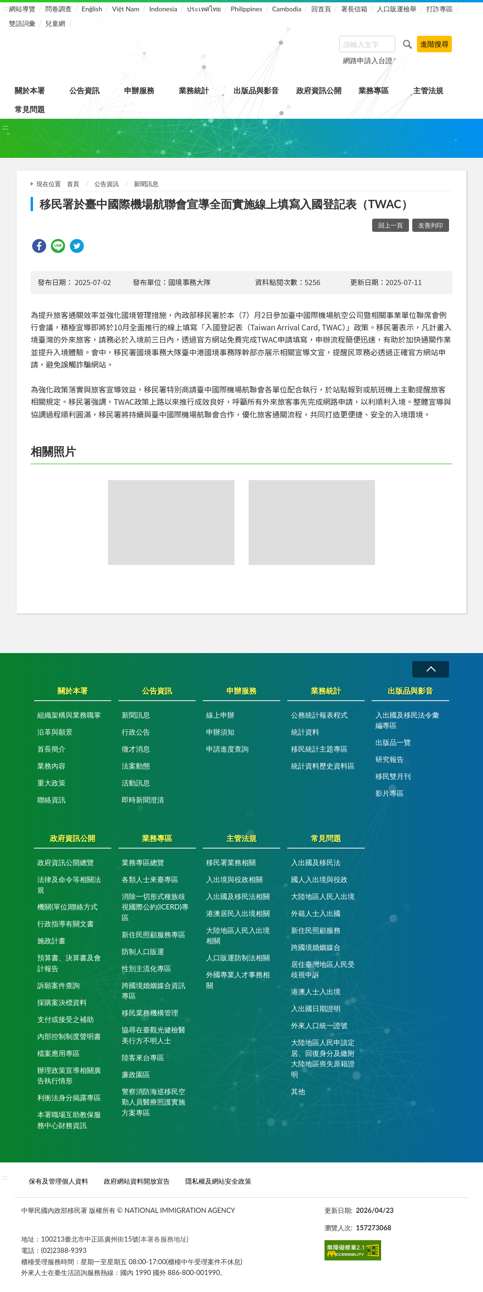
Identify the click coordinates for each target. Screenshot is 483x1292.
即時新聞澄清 (143, 799)
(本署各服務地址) (164, 1239)
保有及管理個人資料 (58, 1181)
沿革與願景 (55, 732)
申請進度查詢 (227, 748)
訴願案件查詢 (58, 985)
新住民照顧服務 (316, 930)
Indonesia (163, 9)
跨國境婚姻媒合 (316, 947)
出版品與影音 (256, 90)
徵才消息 (136, 748)
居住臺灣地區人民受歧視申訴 (323, 969)
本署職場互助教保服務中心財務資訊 (69, 1119)
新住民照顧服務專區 (153, 934)
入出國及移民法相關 (238, 896)
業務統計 (194, 90)
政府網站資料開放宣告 (137, 1181)
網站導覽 (22, 9)
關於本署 (30, 90)
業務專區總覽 (143, 862)
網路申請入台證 (367, 60)
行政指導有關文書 (65, 923)
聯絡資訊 (51, 799)
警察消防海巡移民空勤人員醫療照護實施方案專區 (153, 1102)
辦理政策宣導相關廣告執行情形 (69, 1075)
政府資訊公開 (318, 90)
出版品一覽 (393, 742)
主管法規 (428, 90)
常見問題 (30, 109)
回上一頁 (390, 225)
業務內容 (51, 765)
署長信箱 (354, 9)
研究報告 (389, 759)
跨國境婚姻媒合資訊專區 (153, 990)
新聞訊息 (146, 184)
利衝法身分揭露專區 (69, 1097)
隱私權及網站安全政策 (218, 1181)
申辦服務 (139, 90)
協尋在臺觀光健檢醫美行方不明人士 (153, 1035)
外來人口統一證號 (319, 1025)
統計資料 (305, 732)
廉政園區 (136, 1074)
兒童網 (55, 23)
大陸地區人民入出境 (323, 896)
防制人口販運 (143, 951)
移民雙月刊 (393, 776)
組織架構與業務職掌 (69, 715)
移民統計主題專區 (319, 748)
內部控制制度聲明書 (69, 1036)
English (92, 9)
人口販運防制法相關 (238, 957)
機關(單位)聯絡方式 (67, 906)
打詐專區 (439, 9)
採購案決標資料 (62, 1002)
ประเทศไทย (204, 9)
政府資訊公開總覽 (65, 862)
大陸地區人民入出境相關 (238, 935)
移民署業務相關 (231, 862)
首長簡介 (51, 748)
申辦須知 (220, 732)
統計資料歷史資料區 (323, 765)
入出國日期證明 (316, 1008)
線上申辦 (220, 715)
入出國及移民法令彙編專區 (407, 720)
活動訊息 (136, 782)
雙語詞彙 (22, 23)
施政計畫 (51, 940)
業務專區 (373, 90)
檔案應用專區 (58, 1053)
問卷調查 (58, 9)
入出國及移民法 (316, 862)
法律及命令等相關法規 (69, 884)
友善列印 (430, 225)
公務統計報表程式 (319, 715)
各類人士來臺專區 (150, 879)
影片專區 (389, 793)
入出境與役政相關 (234, 879)
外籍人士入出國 (316, 913)
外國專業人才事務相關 (238, 979)
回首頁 (321, 9)
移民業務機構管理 (150, 1012)
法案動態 (136, 765)
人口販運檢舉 (396, 9)
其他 (298, 1091)
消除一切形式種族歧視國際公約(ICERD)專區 (155, 907)
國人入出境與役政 (319, 879)
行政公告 (136, 732)
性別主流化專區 (146, 968)
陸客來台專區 (143, 1057)
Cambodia (286, 9)
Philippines (246, 9)
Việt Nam (126, 9)
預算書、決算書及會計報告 (69, 963)
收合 (430, 669)
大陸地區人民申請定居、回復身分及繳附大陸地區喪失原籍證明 (323, 1058)
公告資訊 (84, 90)
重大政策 (51, 782)
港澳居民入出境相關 (238, 913)
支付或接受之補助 (65, 1019)
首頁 (73, 184)
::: (5, 7)
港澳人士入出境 (316, 991)
